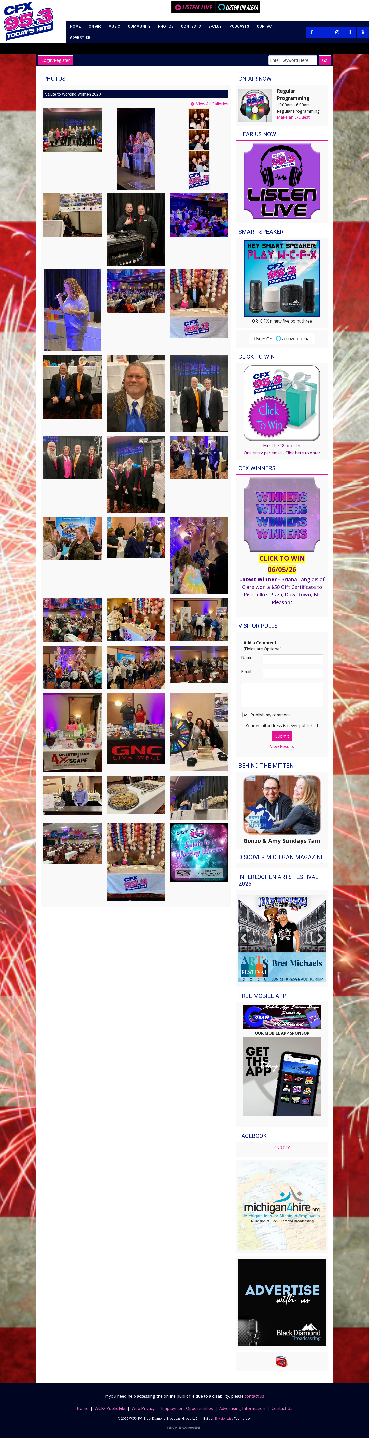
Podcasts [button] (239, 26)
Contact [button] (265, 26)
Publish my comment (266, 715)
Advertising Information (242, 1408)
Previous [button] (243, 938)
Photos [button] (166, 26)
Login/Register (55, 60)
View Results (282, 746)
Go (325, 60)
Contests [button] (191, 26)
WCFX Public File (110, 1408)
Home (82, 1408)
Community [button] (139, 26)
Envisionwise (224, 1418)
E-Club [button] (215, 26)
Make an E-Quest (293, 117)
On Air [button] (95, 26)
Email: (246, 672)
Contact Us (282, 1408)
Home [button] (75, 26)
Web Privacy (143, 1408)
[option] (282, 938)
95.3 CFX (282, 1148)
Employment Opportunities (187, 1408)
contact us (254, 1396)
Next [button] (321, 938)
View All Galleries (212, 104)
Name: (247, 657)
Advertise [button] (80, 38)
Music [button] (114, 26)
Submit (282, 736)
